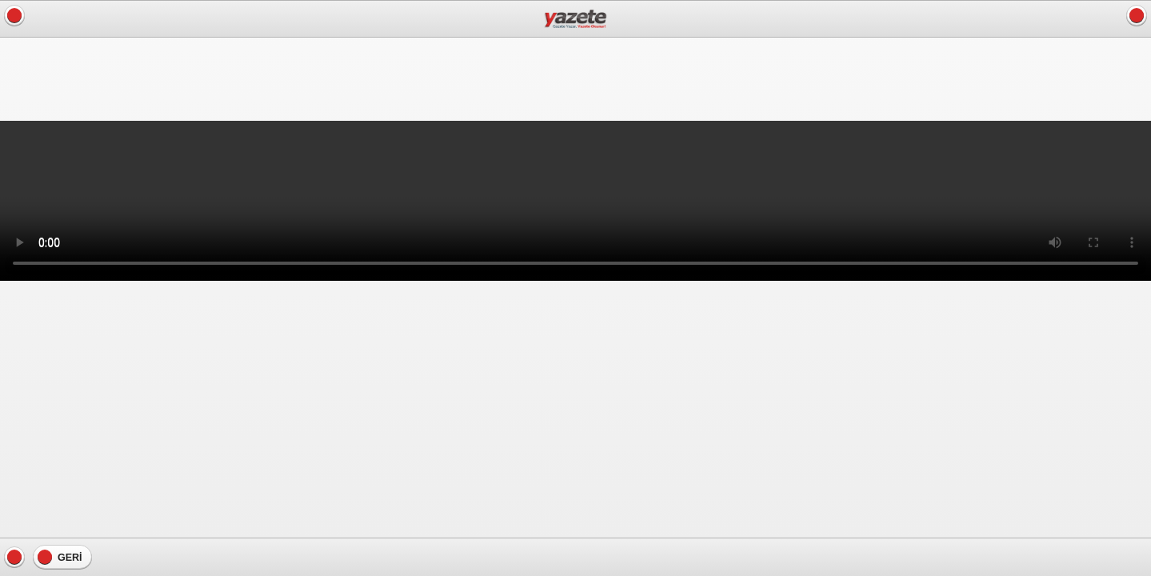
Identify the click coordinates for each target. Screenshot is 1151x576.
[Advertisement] (128, 78)
